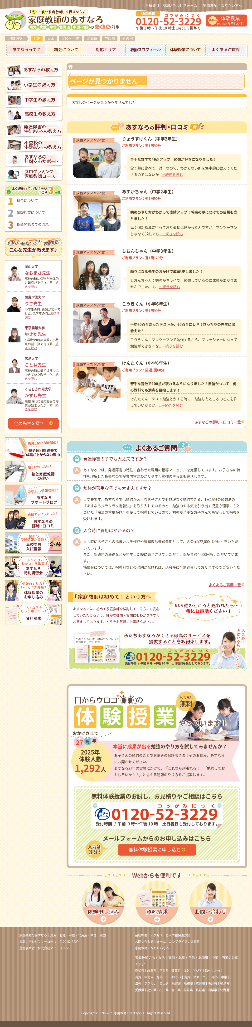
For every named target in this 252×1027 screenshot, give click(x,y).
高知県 (151, 990)
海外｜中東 (219, 977)
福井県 (188, 990)
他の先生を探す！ (31, 423)
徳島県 (224, 983)
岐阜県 (151, 970)
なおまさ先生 (43, 269)
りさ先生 (43, 300)
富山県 (176, 990)
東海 (50, 38)
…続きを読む (172, 174)
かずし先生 (43, 392)
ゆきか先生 (43, 330)
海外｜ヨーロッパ (168, 977)
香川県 (212, 983)
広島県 (200, 983)
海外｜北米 (212, 970)
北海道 (92, 38)
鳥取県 (176, 983)
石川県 (164, 990)
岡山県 (164, 983)
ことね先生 (43, 361)
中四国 (109, 38)
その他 (127, 38)
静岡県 (176, 970)
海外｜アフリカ (146, 983)
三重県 (164, 970)
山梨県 (212, 990)
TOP (36, 38)
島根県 (188, 983)
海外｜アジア (193, 970)
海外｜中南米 (144, 977)
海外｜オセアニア (196, 977)
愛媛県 (139, 990)
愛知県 (139, 970)
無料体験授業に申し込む (155, 849)
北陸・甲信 (70, 38)
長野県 (200, 990)
